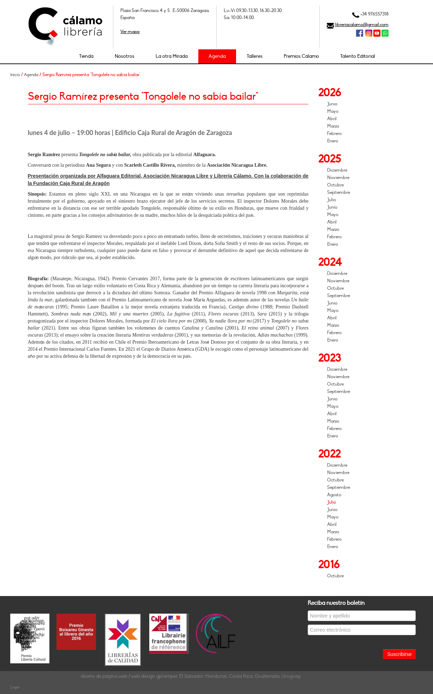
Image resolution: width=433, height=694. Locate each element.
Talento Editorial (357, 56)
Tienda (86, 56)
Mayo (332, 111)
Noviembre (338, 177)
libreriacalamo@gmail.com (362, 24)
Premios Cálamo (301, 56)
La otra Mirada (172, 56)
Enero (332, 141)
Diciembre (337, 170)
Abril (332, 119)
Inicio (15, 74)
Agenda (217, 56)
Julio (331, 200)
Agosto (334, 495)
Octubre (335, 185)
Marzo (333, 126)
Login (15, 687)
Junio (332, 104)
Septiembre (338, 192)
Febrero (334, 133)
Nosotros (124, 56)
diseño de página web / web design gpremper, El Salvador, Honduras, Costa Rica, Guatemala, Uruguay (191, 676)
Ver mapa (129, 32)
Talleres (255, 56)
